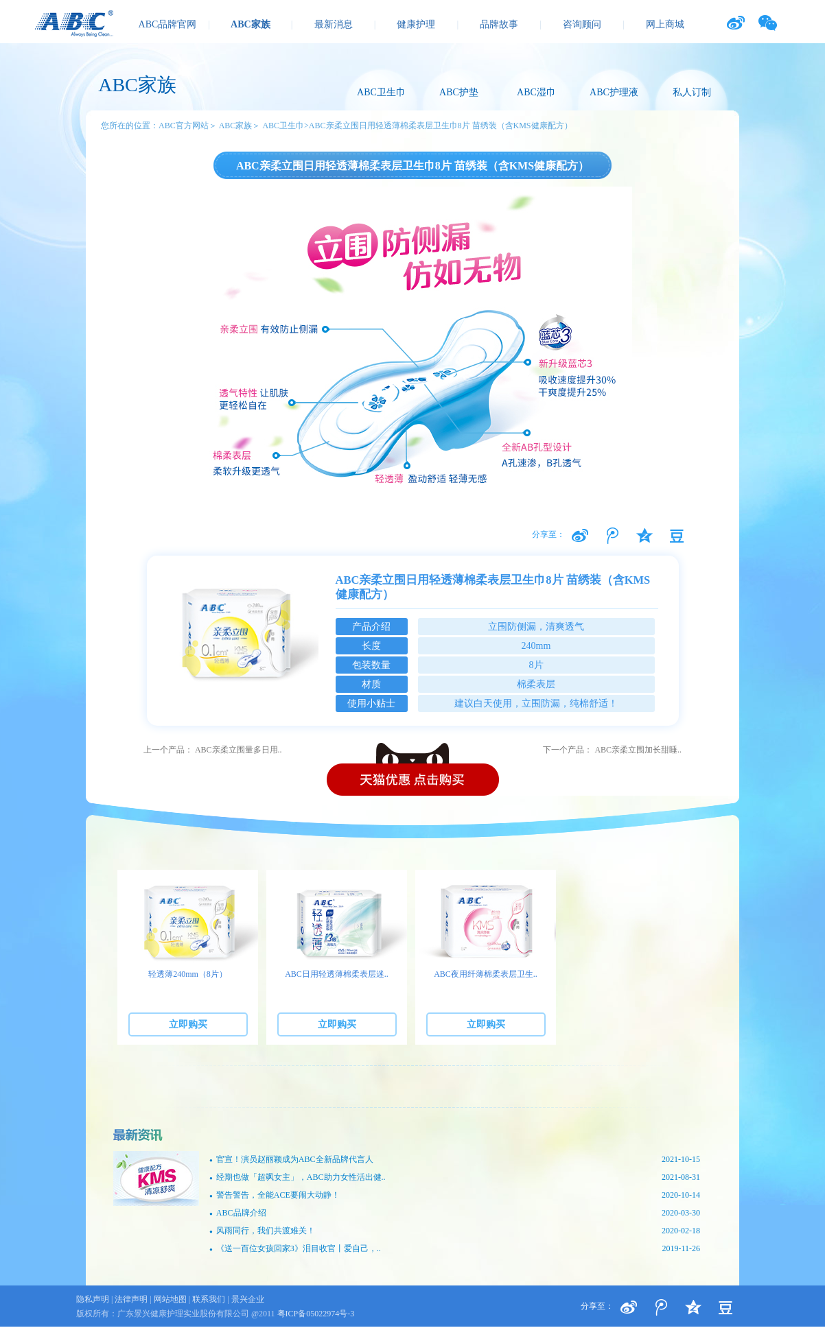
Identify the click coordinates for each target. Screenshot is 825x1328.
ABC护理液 (614, 92)
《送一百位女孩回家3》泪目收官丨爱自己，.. (454, 1249)
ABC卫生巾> (285, 125)
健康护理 (416, 24)
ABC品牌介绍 (454, 1213)
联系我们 (208, 1299)
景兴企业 (247, 1299)
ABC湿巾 (536, 92)
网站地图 (170, 1299)
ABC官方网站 (184, 125)
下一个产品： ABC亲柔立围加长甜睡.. (612, 750)
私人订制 (692, 92)
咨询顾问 (582, 24)
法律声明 (131, 1299)
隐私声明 (92, 1299)
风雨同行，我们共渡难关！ (454, 1231)
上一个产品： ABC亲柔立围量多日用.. (212, 750)
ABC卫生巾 (381, 92)
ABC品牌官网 (168, 24)
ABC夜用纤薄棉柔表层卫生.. (485, 974)
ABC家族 (250, 24)
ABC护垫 (458, 92)
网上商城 (665, 24)
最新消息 (333, 24)
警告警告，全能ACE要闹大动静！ (454, 1195)
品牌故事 (499, 24)
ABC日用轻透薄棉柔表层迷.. (336, 974)
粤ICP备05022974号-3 (316, 1313)
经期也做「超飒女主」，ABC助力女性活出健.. (454, 1177)
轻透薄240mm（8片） (187, 974)
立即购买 (188, 1024)
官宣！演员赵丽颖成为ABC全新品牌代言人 (454, 1159)
